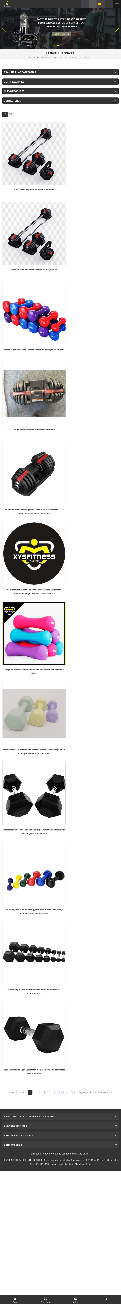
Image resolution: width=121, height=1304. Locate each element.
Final (73, 572)
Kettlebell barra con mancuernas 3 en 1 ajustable (90, 182)
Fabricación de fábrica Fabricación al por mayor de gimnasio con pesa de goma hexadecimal (30, 477)
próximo (63, 572)
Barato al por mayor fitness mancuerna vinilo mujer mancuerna (30, 258)
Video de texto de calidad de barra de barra (65, 632)
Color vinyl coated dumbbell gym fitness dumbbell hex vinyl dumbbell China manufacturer (90, 477)
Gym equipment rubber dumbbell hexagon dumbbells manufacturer (30, 551)
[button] (58, 45)
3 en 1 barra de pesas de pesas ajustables (31, 182)
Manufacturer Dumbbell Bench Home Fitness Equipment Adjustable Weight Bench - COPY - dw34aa (90, 331)
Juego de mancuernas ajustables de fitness (90, 256)
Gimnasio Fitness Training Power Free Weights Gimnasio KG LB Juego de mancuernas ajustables (30, 331)
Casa (32, 57)
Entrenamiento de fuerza (60, 57)
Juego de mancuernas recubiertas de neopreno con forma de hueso (30, 404)
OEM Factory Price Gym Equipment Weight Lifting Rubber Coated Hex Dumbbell (90, 551)
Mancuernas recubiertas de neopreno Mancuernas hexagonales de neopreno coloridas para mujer (90, 404)
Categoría (42, 57)
